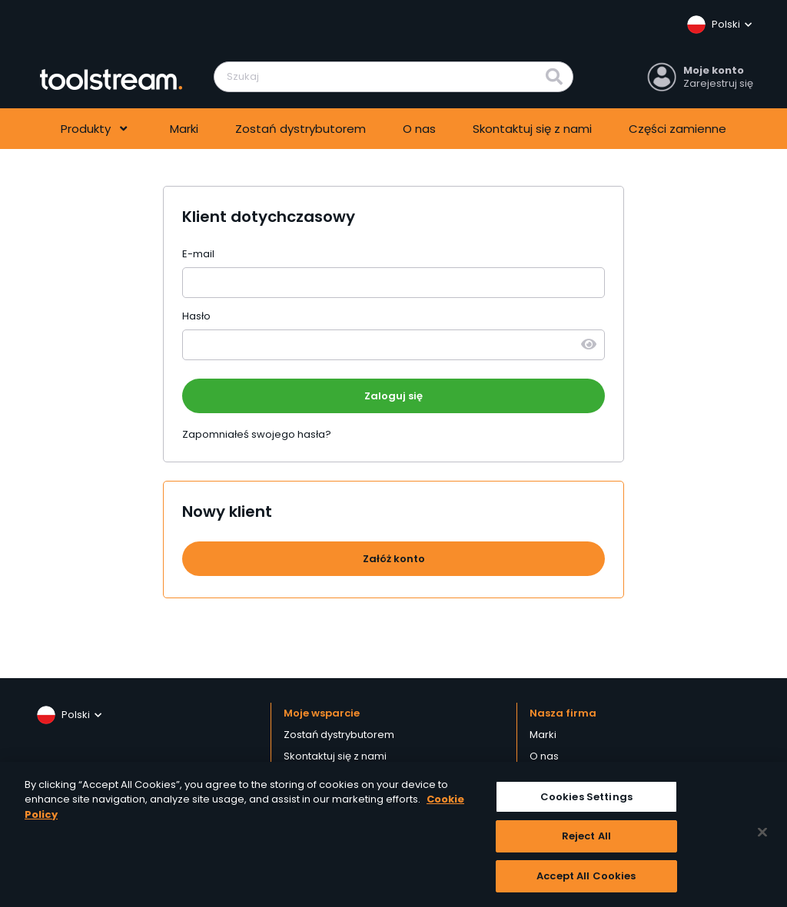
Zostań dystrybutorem (300, 129)
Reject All (586, 840)
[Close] (762, 836)
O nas (419, 129)
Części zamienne (677, 129)
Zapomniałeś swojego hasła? (256, 434)
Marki (184, 129)
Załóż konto (394, 558)
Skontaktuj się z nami (532, 129)
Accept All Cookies (586, 880)
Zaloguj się (393, 396)
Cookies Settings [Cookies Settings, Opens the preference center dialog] (586, 800)
